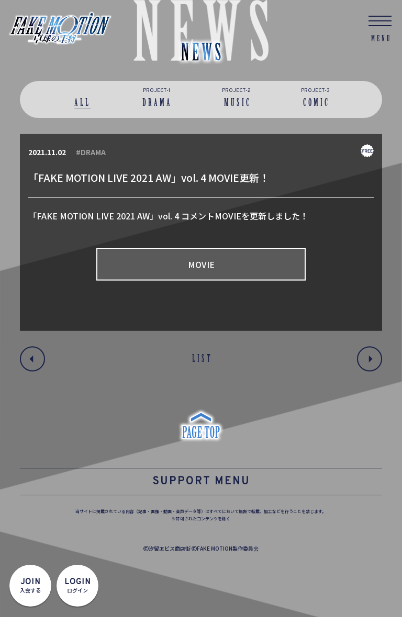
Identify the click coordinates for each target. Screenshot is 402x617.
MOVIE (201, 264)
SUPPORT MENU (201, 481)
